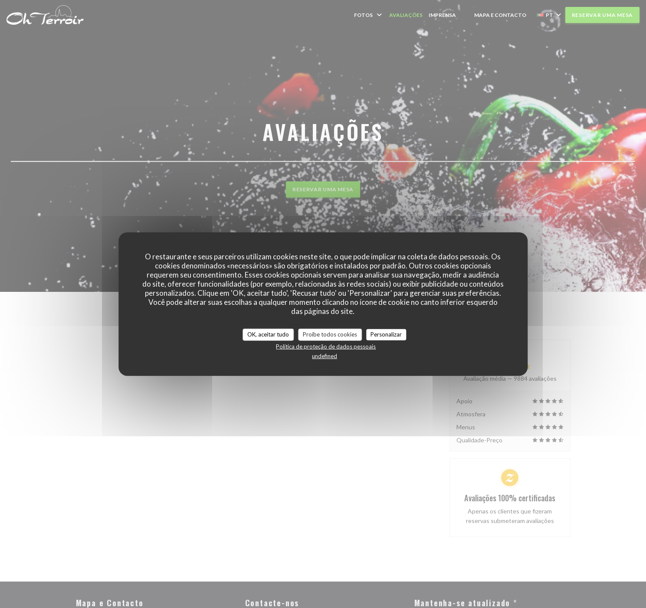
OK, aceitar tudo (268, 334)
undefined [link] (324, 355)
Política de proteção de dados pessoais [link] (326, 346)
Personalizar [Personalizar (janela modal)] (386, 334)
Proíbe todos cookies (330, 334)
